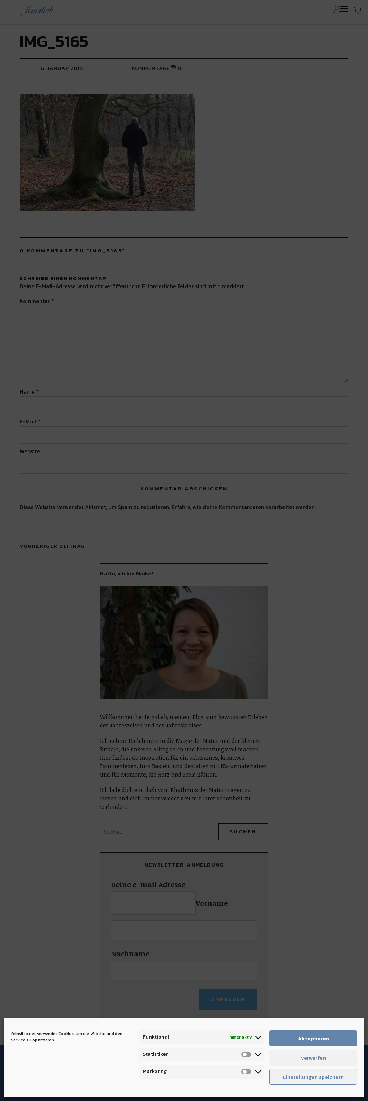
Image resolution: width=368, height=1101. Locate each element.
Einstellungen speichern (313, 1077)
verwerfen (313, 1058)
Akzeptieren (313, 1038)
